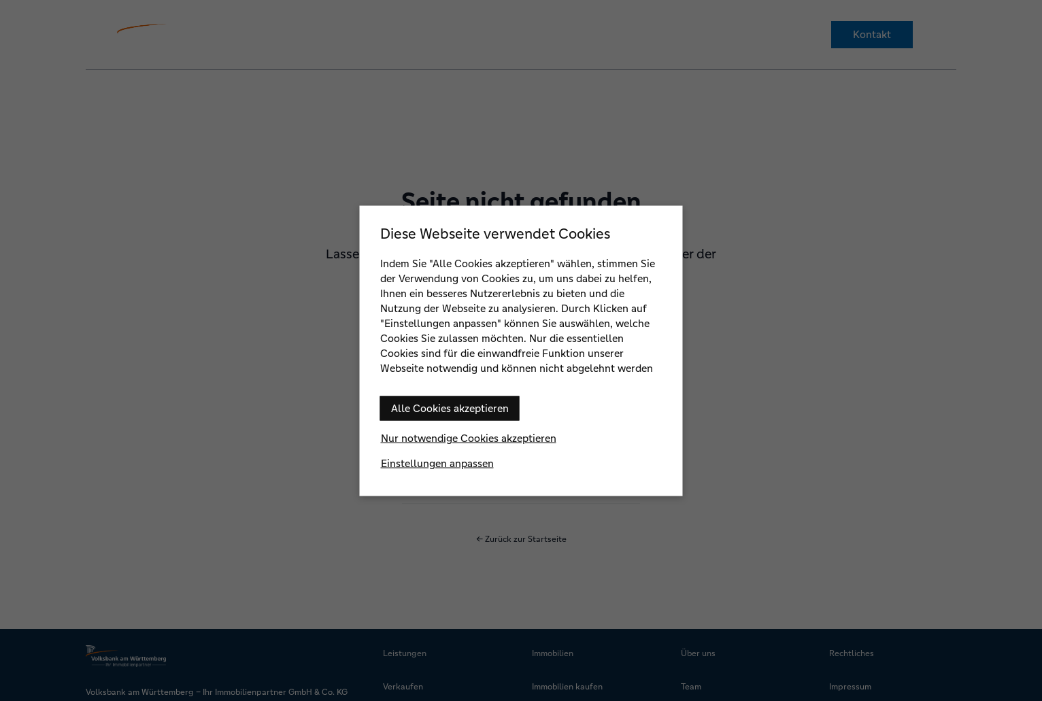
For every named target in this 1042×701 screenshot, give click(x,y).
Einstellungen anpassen (437, 462)
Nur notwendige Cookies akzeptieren (468, 437)
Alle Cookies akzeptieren (450, 407)
